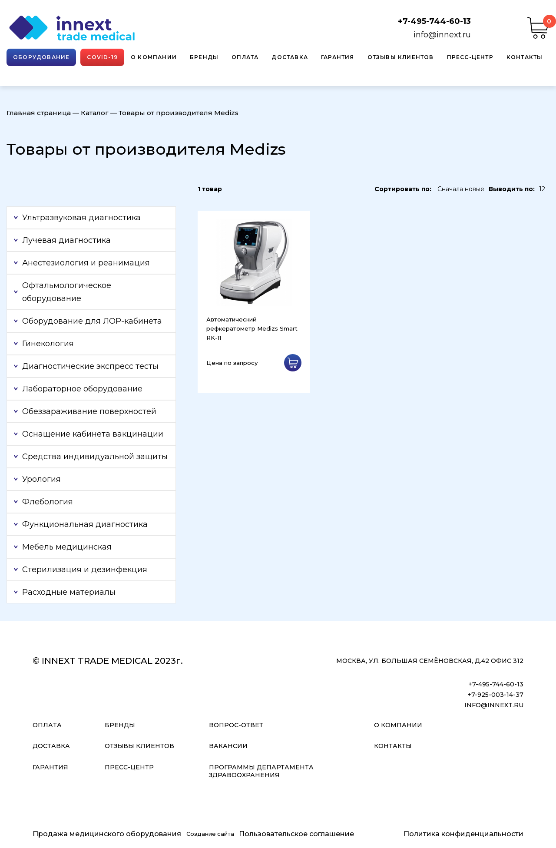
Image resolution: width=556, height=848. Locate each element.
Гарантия (337, 57)
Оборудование (41, 57)
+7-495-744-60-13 (434, 21)
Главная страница (39, 113)
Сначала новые (460, 189)
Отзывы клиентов (400, 57)
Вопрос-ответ (236, 725)
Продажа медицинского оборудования (107, 834)
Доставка (289, 57)
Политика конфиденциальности (463, 834)
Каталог (95, 113)
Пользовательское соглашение (296, 834)
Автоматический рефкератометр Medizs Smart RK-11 (252, 328)
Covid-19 (102, 57)
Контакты (524, 57)
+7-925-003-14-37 (495, 695)
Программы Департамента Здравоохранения (261, 771)
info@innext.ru (442, 35)
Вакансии (228, 746)
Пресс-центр (470, 57)
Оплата (245, 57)
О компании (154, 57)
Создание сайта (210, 834)
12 (542, 189)
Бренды (204, 57)
